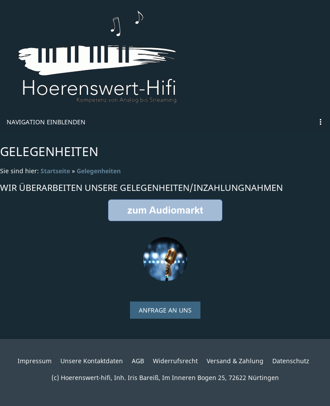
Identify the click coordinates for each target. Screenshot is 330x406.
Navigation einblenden (46, 122)
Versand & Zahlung (235, 361)
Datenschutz (290, 361)
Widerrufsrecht (175, 361)
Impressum (35, 361)
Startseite (55, 171)
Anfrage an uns (165, 310)
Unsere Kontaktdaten (91, 361)
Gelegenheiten (99, 171)
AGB (138, 361)
